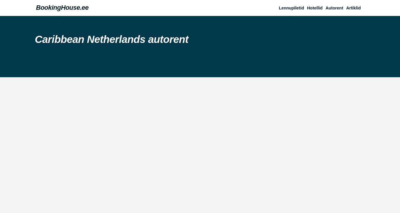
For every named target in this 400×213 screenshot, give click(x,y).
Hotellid (315, 8)
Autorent (334, 8)
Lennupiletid (291, 8)
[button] (355, 8)
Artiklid (353, 8)
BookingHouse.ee (62, 7)
